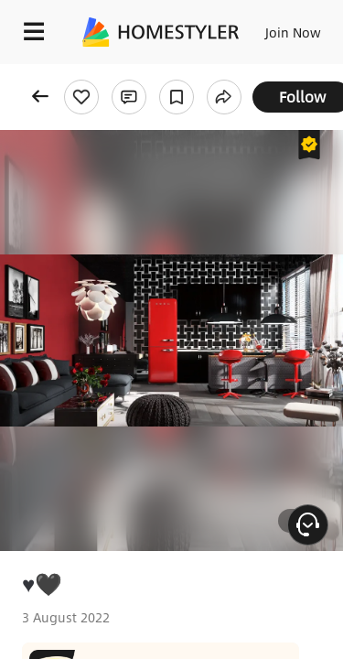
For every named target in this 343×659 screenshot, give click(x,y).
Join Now (293, 32)
